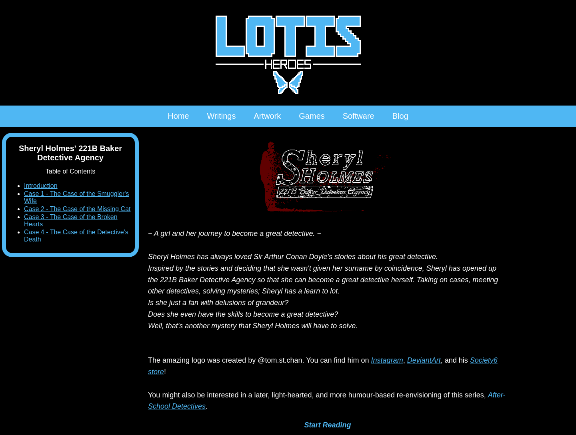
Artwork (267, 116)
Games (311, 116)
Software (358, 116)
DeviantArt (424, 360)
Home (178, 116)
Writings (221, 116)
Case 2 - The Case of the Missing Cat (77, 209)
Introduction (41, 185)
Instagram (387, 360)
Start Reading (327, 425)
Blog (400, 116)
